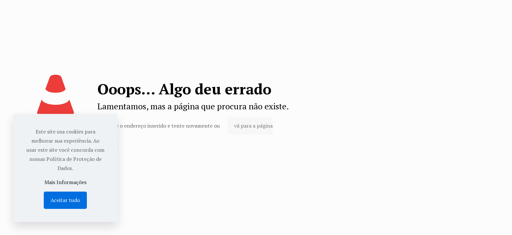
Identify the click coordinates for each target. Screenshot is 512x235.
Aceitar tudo (65, 200)
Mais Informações (65, 182)
